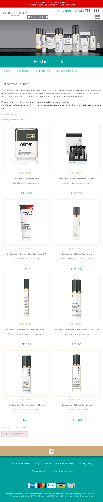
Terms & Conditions (62, 471)
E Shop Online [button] (22, 71)
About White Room (20, 464)
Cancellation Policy (41, 471)
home (7, 71)
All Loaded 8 (14, 434)
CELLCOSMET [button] (43, 71)
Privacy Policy (85, 464)
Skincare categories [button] (66, 71)
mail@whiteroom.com (83, 496)
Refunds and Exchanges (65, 464)
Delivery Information (41, 464)
